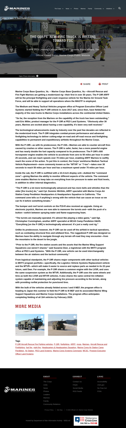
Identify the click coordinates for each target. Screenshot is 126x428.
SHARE (87, 84)
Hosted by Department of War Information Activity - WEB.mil (48, 421)
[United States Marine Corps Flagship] (17, 8)
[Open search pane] (119, 8)
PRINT (105, 84)
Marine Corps (19, 393)
